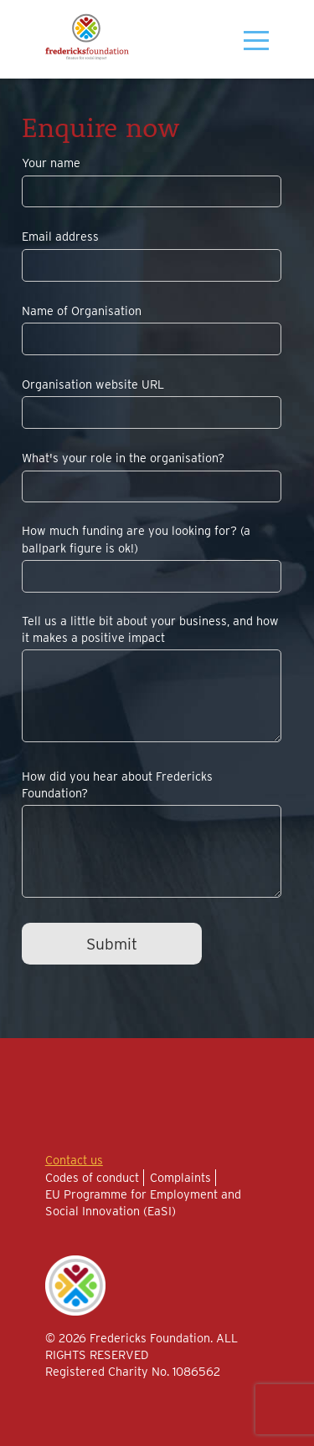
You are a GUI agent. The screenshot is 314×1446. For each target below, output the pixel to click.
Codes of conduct (92, 1177)
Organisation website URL (93, 384)
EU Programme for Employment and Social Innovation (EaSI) (143, 1202)
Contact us (74, 1160)
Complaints (180, 1177)
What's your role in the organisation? (123, 458)
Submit (111, 944)
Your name (51, 162)
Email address (60, 236)
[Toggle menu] (249, 40)
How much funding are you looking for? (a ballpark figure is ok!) (136, 538)
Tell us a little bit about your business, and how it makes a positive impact (150, 629)
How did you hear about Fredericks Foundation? (117, 784)
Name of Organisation (82, 310)
